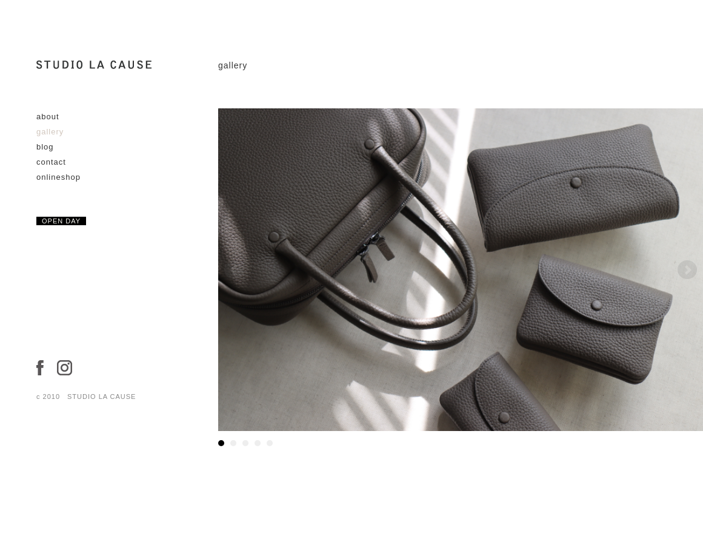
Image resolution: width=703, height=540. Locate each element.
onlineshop (58, 177)
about (47, 116)
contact (51, 161)
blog (45, 146)
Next (687, 270)
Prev (234, 270)
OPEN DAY (61, 221)
